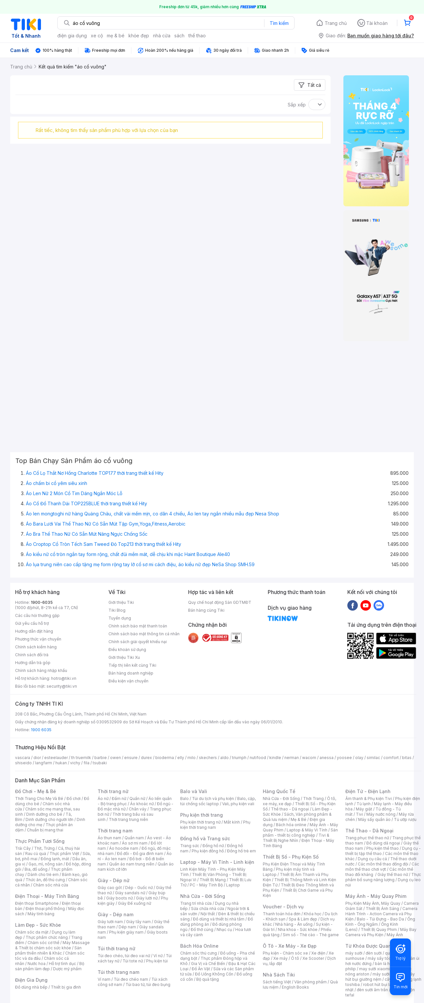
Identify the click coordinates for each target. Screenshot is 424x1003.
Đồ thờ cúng (202, 929)
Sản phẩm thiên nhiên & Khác (48, 950)
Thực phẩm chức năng (47, 937)
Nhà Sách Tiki (279, 974)
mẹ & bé (116, 35)
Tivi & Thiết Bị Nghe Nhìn (296, 838)
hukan (61, 762)
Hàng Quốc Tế (279, 791)
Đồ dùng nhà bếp (31, 987)
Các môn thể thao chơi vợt (382, 867)
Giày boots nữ (119, 898)
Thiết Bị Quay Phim (379, 929)
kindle (275, 757)
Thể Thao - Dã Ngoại (369, 830)
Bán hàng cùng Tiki (206, 610)
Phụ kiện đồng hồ (208, 850)
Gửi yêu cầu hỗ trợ (32, 623)
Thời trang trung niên (128, 819)
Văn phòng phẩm (310, 981)
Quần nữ (137, 798)
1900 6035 (41, 729)
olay (359, 757)
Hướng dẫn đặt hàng (34, 631)
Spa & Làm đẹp (303, 919)
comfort (391, 757)
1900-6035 (42, 602)
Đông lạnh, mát (55, 858)
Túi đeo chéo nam (131, 979)
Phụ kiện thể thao (382, 848)
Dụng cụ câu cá (372, 858)
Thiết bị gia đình (66, 987)
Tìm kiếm (279, 23)
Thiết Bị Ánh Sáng (382, 908)
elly (180, 757)
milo (191, 757)
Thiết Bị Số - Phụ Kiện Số (290, 857)
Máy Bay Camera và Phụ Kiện (380, 932)
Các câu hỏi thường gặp (37, 615)
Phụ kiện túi (157, 960)
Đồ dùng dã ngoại (383, 843)
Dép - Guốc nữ (139, 887)
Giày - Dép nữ (113, 880)
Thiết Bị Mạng (213, 879)
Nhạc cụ (224, 929)
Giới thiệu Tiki (121, 602)
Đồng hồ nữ (213, 845)
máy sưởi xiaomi (388, 974)
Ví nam (104, 979)
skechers (208, 757)
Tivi (359, 814)
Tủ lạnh (364, 803)
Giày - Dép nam (115, 914)
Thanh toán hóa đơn (281, 913)
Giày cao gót (110, 887)
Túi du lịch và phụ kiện (213, 798)
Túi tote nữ (133, 960)
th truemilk (81, 757)
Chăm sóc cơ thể (43, 942)
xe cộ (97, 35)
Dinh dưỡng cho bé (44, 814)
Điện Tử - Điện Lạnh (368, 791)
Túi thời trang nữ (116, 948)
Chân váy (137, 809)
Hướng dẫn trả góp (32, 662)
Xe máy (280, 958)
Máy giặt (364, 809)
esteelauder (56, 757)
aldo (224, 757)
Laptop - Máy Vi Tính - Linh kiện (217, 862)
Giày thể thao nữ (392, 874)
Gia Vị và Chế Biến (208, 963)
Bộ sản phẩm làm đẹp (49, 966)
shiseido (23, 762)
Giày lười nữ (147, 898)
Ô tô (295, 958)
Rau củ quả (35, 853)
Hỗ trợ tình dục (62, 963)
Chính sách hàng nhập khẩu (41, 670)
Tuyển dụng (119, 618)
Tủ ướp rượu (405, 819)
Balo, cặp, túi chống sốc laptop (218, 801)
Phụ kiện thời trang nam (215, 825)
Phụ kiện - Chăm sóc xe (285, 953)
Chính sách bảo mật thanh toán (137, 625)
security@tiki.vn (62, 686)
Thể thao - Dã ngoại (290, 809)
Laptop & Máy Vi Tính (307, 829)
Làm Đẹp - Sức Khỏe (38, 925)
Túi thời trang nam (118, 972)
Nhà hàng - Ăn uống (294, 924)
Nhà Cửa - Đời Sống (202, 896)
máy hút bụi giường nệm (380, 977)
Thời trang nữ (113, 791)
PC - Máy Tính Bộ (206, 884)
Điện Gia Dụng (31, 980)
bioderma (164, 757)
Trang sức (189, 845)
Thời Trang (313, 798)
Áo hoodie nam (123, 848)
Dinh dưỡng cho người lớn (49, 819)
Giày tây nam (138, 921)
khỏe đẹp (138, 35)
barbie (100, 757)
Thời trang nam (115, 830)
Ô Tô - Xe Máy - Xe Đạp (290, 946)
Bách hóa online (291, 824)
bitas (407, 757)
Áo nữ (103, 798)
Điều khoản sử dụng (127, 649)
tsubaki (100, 762)
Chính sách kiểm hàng (36, 646)
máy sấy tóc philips (386, 958)
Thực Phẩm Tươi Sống (40, 841)
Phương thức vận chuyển (38, 639)
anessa (326, 757)
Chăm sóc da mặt (31, 932)
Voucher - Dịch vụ (283, 906)
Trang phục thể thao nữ (367, 837)
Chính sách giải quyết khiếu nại (137, 641)
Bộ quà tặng (207, 979)
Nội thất (208, 913)
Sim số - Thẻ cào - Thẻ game (311, 934)
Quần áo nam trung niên (131, 864)
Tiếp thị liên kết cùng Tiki (132, 665)
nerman (291, 757)
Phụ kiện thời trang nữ (200, 822)
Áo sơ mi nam (134, 843)
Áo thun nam (109, 837)
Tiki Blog (116, 610)
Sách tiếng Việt (277, 981)
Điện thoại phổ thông (45, 908)
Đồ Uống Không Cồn (214, 974)
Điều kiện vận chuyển (128, 680)
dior (37, 757)
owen (115, 757)
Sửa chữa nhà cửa (207, 908)
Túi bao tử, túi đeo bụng (147, 984)
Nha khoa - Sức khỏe (298, 929)
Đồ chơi (74, 798)
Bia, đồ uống (36, 869)
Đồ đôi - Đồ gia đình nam (140, 853)
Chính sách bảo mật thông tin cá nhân (144, 633)
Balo (184, 798)
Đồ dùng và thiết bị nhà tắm (218, 919)
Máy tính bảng (41, 913)
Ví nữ (158, 955)
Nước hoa (37, 963)
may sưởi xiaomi (374, 968)
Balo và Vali (193, 791)
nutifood (258, 757)
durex (146, 757)
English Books (295, 987)
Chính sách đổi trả (31, 654)
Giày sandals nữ (130, 892)
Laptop (233, 884)
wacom (309, 757)
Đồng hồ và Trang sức (205, 838)
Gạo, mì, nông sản (46, 864)
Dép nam (127, 926)
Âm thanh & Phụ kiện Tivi (368, 798)
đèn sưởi (374, 953)
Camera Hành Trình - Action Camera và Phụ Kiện (381, 913)
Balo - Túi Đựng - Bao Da (380, 919)
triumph (239, 757)
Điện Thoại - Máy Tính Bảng (47, 896)
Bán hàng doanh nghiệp (130, 673)
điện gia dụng (72, 35)
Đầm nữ (119, 798)
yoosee (344, 757)
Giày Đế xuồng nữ (134, 903)
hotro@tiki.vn (63, 678)
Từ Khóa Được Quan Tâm (373, 946)
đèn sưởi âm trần (372, 989)
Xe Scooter (313, 958)
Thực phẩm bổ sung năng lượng (383, 877)
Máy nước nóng (380, 814)
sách (179, 35)
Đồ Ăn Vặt (201, 968)
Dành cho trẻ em (43, 874)
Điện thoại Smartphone (37, 903)
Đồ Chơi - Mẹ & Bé (35, 791)
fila (86, 762)
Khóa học (312, 913)
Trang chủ (336, 23)
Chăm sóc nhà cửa (50, 884)
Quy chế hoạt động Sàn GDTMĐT (219, 602)
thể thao (197, 35)
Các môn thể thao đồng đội (383, 864)
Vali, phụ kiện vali (238, 803)
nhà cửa (161, 35)
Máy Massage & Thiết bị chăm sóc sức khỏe (52, 945)
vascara (22, 757)
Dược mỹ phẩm (67, 968)
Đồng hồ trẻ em (241, 850)
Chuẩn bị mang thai (45, 829)
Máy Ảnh (395, 934)
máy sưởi (353, 953)
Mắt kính (232, 822)
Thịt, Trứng (44, 848)
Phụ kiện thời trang (201, 815)
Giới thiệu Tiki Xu (124, 657)
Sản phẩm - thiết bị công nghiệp (300, 832)
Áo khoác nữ (142, 803)
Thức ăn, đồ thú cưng (45, 879)
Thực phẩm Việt (64, 853)
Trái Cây (23, 848)
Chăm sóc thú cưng (198, 953)
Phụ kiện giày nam (126, 932)
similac (373, 757)
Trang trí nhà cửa (196, 903)
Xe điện (318, 953)
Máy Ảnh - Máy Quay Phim (375, 896)
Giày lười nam (110, 921)
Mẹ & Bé (298, 819)
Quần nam (134, 837)
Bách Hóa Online (199, 946)
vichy (75, 762)
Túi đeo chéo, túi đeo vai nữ (124, 955)
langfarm (43, 762)
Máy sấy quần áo (374, 819)
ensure (131, 757)
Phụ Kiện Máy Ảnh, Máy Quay (372, 903)
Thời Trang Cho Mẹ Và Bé (39, 798)
